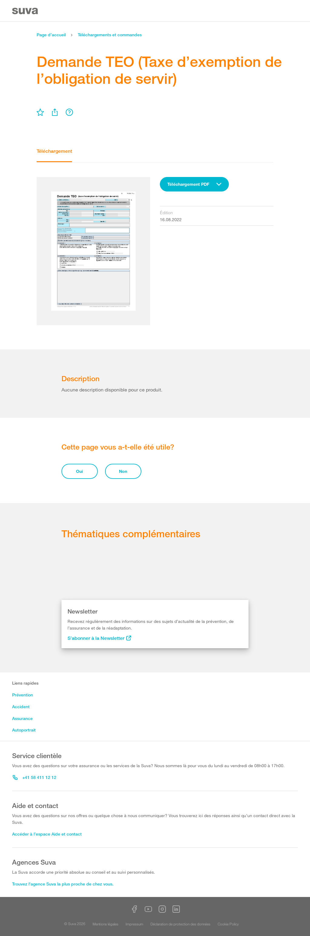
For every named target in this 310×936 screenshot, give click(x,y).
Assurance (22, 718)
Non (123, 471)
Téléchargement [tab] (54, 151)
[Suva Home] (25, 11)
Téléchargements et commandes (110, 34)
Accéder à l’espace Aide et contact (47, 833)
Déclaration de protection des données (180, 923)
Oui (79, 471)
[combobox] (194, 184)
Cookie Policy (228, 923)
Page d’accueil (51, 34)
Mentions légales (105, 923)
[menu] (40, 112)
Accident (21, 706)
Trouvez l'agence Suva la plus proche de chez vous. (63, 883)
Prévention (22, 694)
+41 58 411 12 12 (34, 777)
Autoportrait (24, 729)
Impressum (134, 923)
